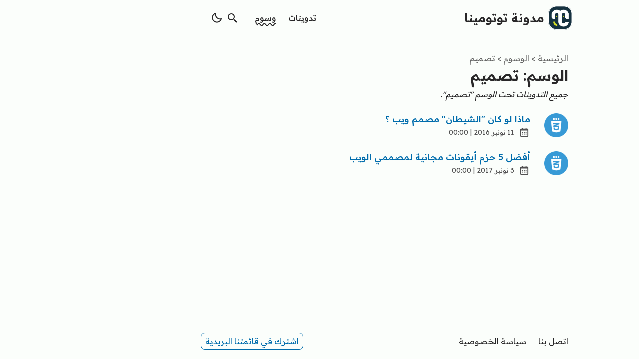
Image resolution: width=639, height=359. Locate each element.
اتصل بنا (488, 341)
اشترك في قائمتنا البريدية (187, 341)
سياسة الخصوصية (427, 341)
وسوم (200, 18)
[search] (168, 17)
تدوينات (237, 18)
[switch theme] (152, 17)
